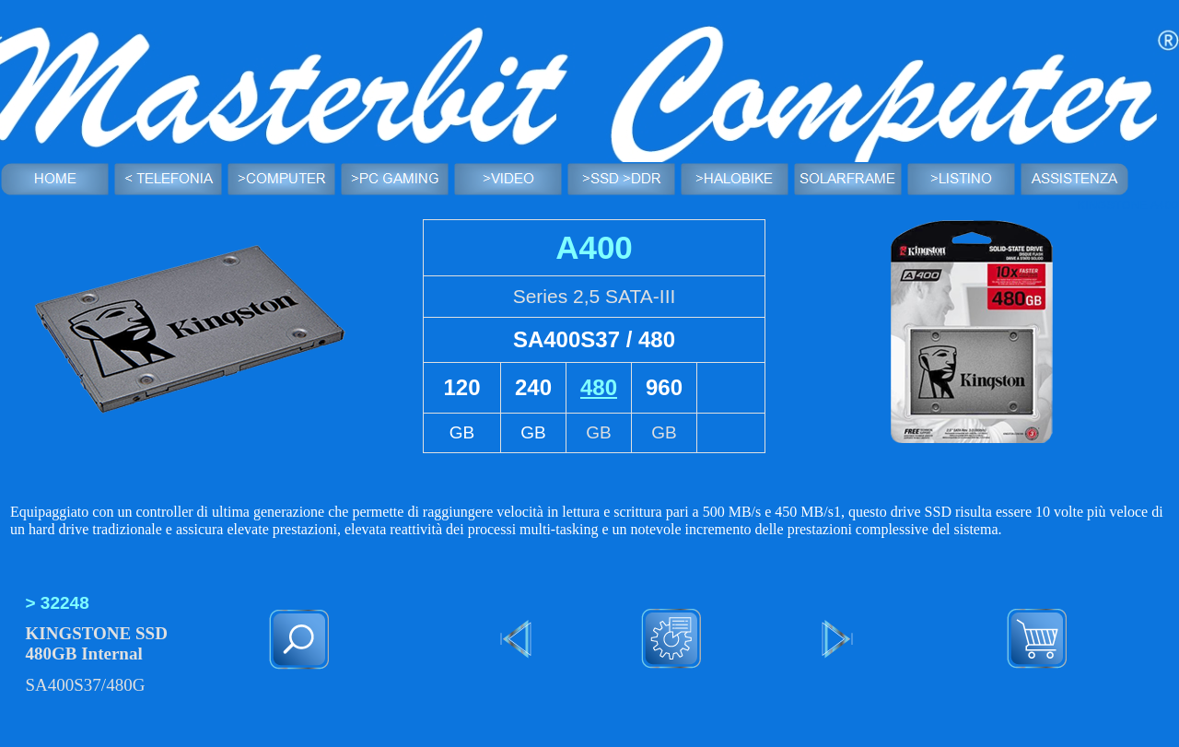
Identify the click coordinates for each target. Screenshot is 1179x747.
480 (598, 387)
